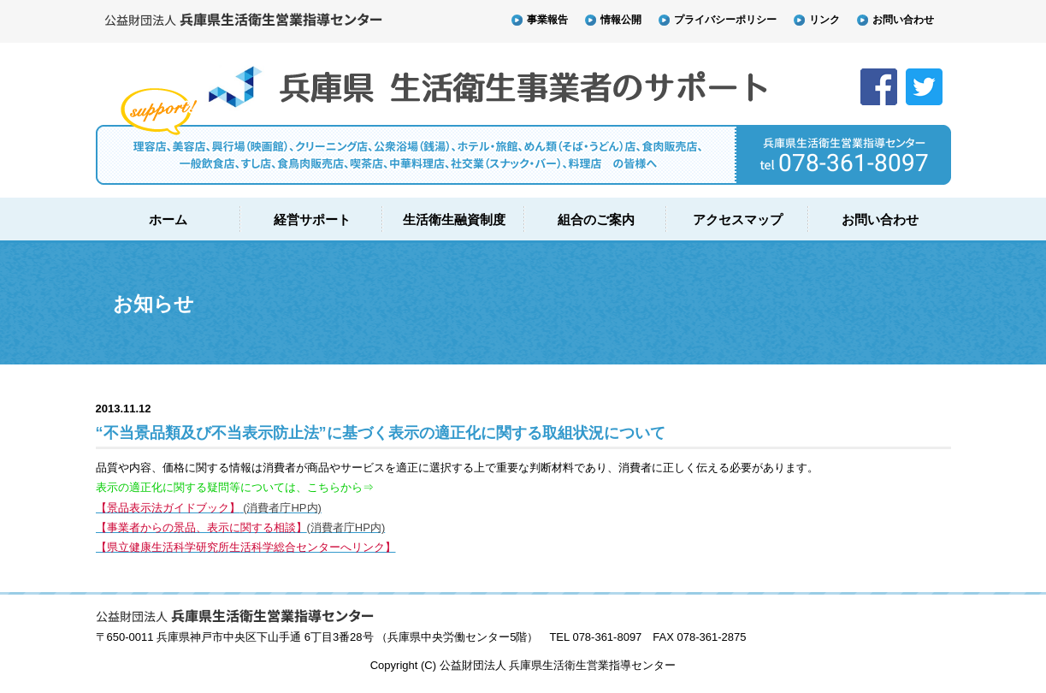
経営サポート (312, 219)
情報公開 (613, 20)
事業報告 (539, 20)
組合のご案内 (596, 219)
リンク (817, 20)
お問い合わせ (895, 20)
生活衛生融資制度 (454, 219)
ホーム (168, 219)
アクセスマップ (738, 219)
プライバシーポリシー (718, 20)
